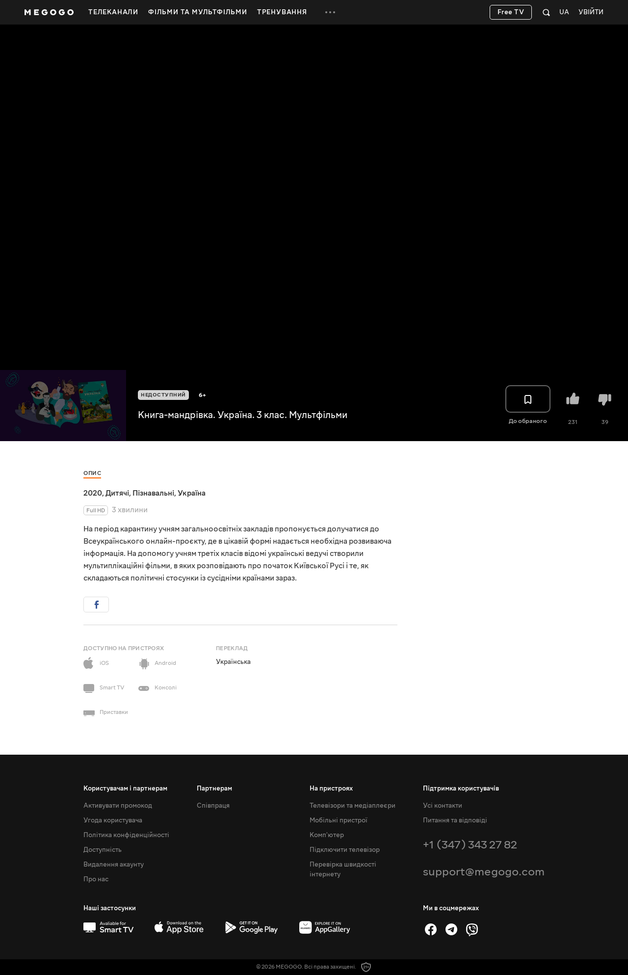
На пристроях (331, 788)
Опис (92, 473)
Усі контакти (442, 805)
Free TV (510, 12)
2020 (92, 493)
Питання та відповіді (455, 820)
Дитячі (117, 493)
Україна (192, 493)
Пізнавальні (153, 493)
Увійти (590, 12)
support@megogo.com (484, 871)
